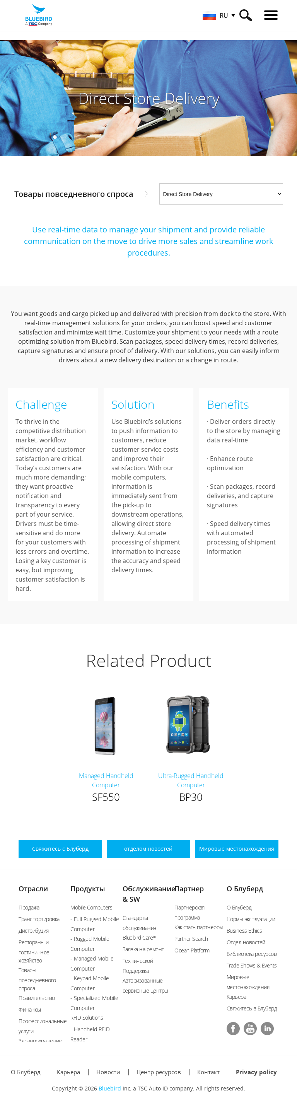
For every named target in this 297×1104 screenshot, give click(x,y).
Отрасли (33, 888)
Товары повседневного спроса (37, 979)
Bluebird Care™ (140, 937)
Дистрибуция (34, 930)
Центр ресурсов (159, 1072)
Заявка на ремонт (143, 949)
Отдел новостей (246, 942)
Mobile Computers (91, 907)
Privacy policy (256, 1072)
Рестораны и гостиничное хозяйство (34, 951)
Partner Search (191, 938)
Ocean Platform (191, 950)
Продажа (29, 907)
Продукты (87, 888)
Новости (108, 1072)
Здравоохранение (40, 1040)
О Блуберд (245, 888)
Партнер (189, 888)
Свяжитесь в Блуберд (252, 1008)
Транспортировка (39, 919)
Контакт (208, 1072)
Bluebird (110, 1088)
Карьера (236, 996)
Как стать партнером (198, 927)
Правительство (37, 998)
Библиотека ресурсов (252, 953)
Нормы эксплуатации (251, 919)
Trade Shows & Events (252, 965)
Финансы (30, 1009)
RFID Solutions (86, 1017)
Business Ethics (244, 930)
